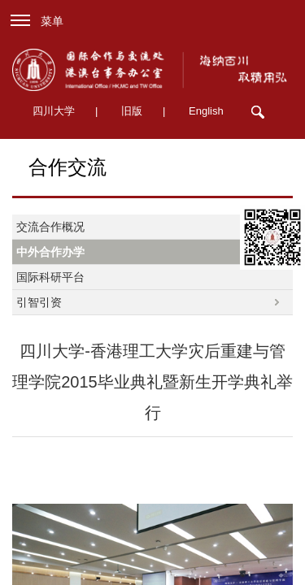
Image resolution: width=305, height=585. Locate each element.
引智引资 (39, 302)
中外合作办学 (50, 251)
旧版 (131, 111)
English (206, 111)
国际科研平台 (50, 277)
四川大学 (54, 111)
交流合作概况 (50, 226)
